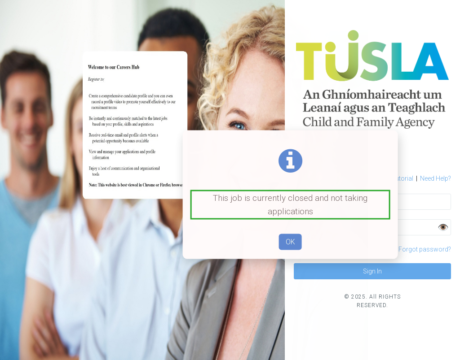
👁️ (443, 227)
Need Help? (435, 178)
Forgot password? (424, 249)
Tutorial (399, 178)
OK (290, 242)
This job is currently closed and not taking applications (290, 204)
